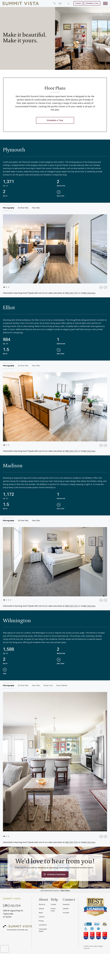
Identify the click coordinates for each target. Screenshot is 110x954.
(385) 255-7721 (71, 293)
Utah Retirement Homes (49, 890)
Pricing (41, 921)
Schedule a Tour (92, 3)
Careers (78, 3)
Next (105, 287)
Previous (101, 287)
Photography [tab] (8, 208)
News (41, 913)
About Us (42, 904)
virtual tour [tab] (48, 685)
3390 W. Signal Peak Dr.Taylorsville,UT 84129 (13, 913)
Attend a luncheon (56, 874)
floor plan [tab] (36, 208)
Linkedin (66, 909)
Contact (53, 904)
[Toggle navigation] (105, 4)
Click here (91, 293)
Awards (41, 909)
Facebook (66, 904)
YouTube (66, 913)
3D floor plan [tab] (23, 208)
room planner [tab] (61, 685)
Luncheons (43, 925)
